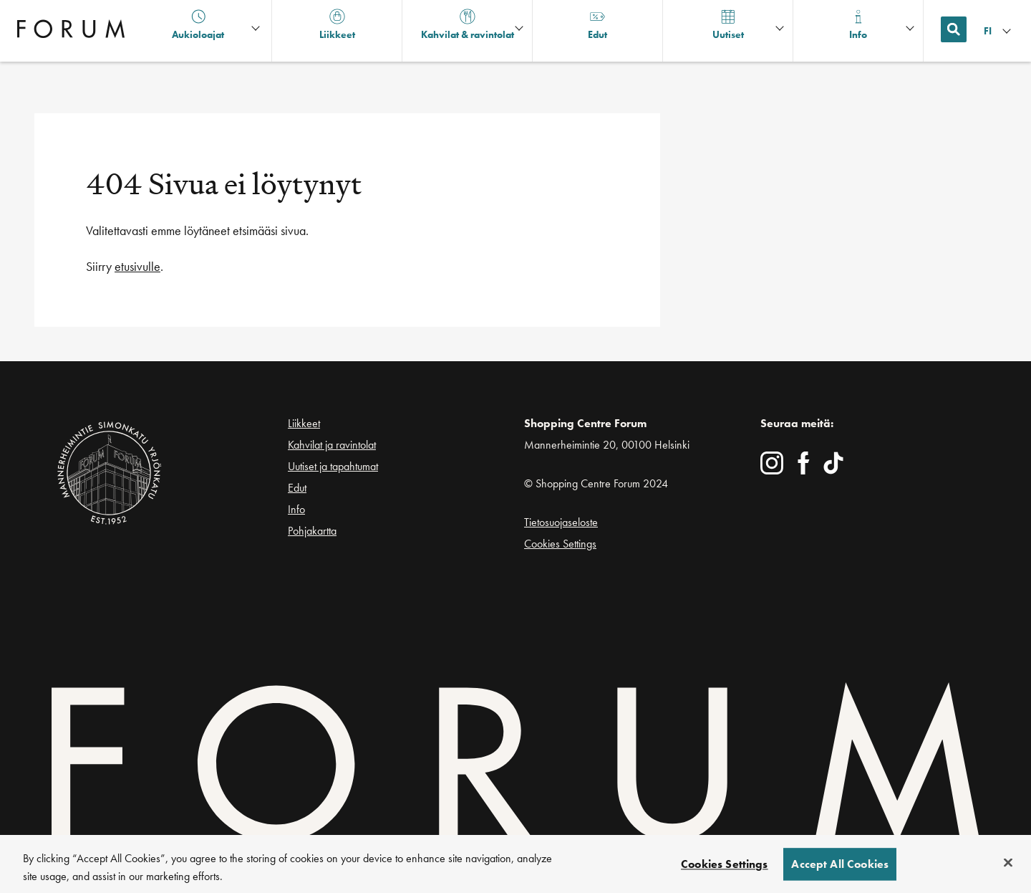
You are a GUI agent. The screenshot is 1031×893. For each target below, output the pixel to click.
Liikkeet (304, 423)
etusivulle (137, 266)
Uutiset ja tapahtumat (333, 466)
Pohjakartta (312, 531)
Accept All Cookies (840, 868)
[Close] (1008, 866)
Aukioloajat (198, 25)
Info (296, 509)
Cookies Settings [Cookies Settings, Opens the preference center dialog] (724, 868)
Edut (297, 487)
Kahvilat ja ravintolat (332, 444)
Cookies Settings (560, 543)
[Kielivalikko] (999, 31)
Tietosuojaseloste (561, 522)
